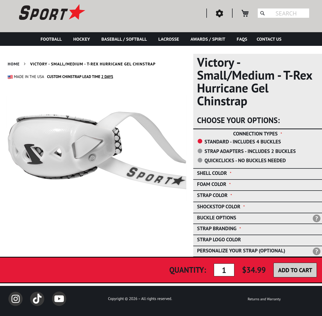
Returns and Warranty (264, 299)
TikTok (37, 298)
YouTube (59, 298)
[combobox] (283, 13)
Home (14, 63)
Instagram (15, 298)
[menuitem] (52, 39)
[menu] (161, 39)
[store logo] (51, 13)
